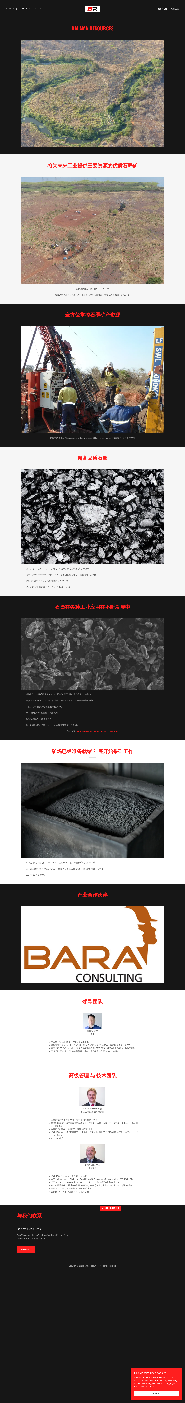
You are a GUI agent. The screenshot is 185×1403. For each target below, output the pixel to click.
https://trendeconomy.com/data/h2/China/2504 (98, 731)
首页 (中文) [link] (162, 9)
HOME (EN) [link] (11, 9)
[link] (92, 8)
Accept (156, 1394)
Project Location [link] (31, 9)
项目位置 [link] (175, 9)
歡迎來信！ (26, 1250)
